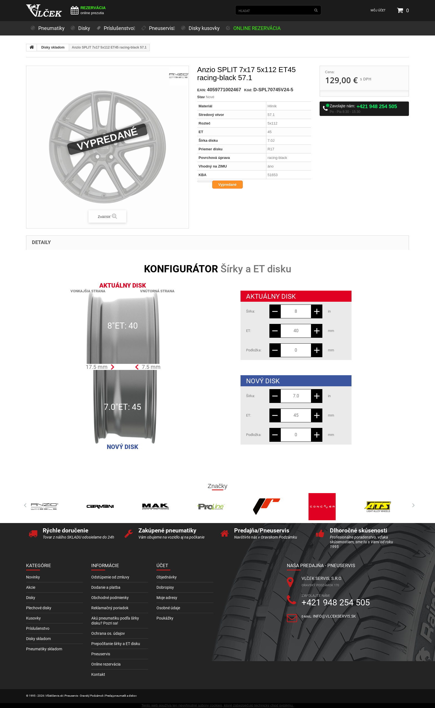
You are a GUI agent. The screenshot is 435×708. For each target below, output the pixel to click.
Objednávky (166, 577)
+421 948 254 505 (376, 106)
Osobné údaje (168, 608)
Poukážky (164, 618)
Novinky (33, 577)
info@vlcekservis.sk (334, 616)
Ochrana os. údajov (108, 633)
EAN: (201, 90)
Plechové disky (38, 608)
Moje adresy (166, 597)
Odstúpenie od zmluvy (110, 577)
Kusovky (33, 618)
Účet (162, 565)
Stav (201, 97)
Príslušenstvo (37, 628)
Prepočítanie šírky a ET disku (115, 643)
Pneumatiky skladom (44, 649)
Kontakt (98, 674)
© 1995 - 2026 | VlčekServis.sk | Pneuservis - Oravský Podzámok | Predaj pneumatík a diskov (81, 695)
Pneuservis (100, 654)
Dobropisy (165, 587)
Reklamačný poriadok (109, 608)
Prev (23, 505)
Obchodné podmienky (110, 597)
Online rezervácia (106, 664)
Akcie (30, 587)
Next (412, 505)
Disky (30, 597)
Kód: (248, 90)
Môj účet (378, 10)
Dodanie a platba (105, 587)
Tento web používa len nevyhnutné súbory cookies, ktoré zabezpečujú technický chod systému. (217, 705)
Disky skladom (53, 47)
